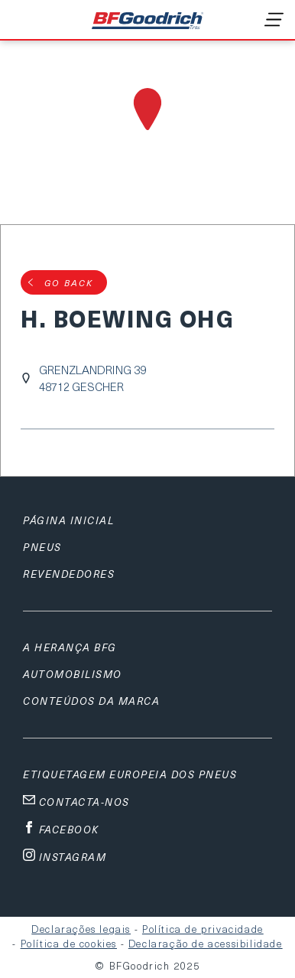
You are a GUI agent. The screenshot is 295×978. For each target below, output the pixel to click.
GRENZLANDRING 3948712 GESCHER (92, 378)
